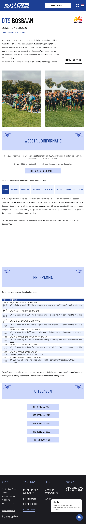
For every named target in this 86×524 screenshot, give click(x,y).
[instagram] (74, 490)
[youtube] (80, 490)
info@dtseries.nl (8, 511)
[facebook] (68, 490)
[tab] (5, 189)
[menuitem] (32, 491)
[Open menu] (77, 5)
